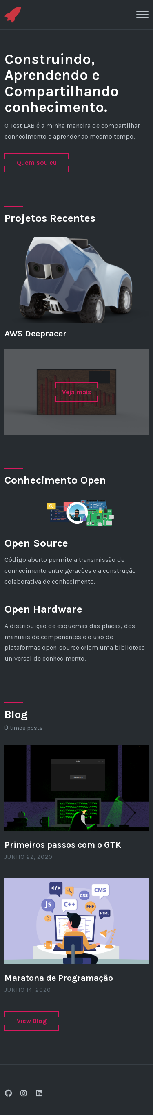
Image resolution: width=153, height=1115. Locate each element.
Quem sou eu (37, 162)
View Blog (32, 1021)
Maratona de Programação (58, 978)
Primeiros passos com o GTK (62, 845)
